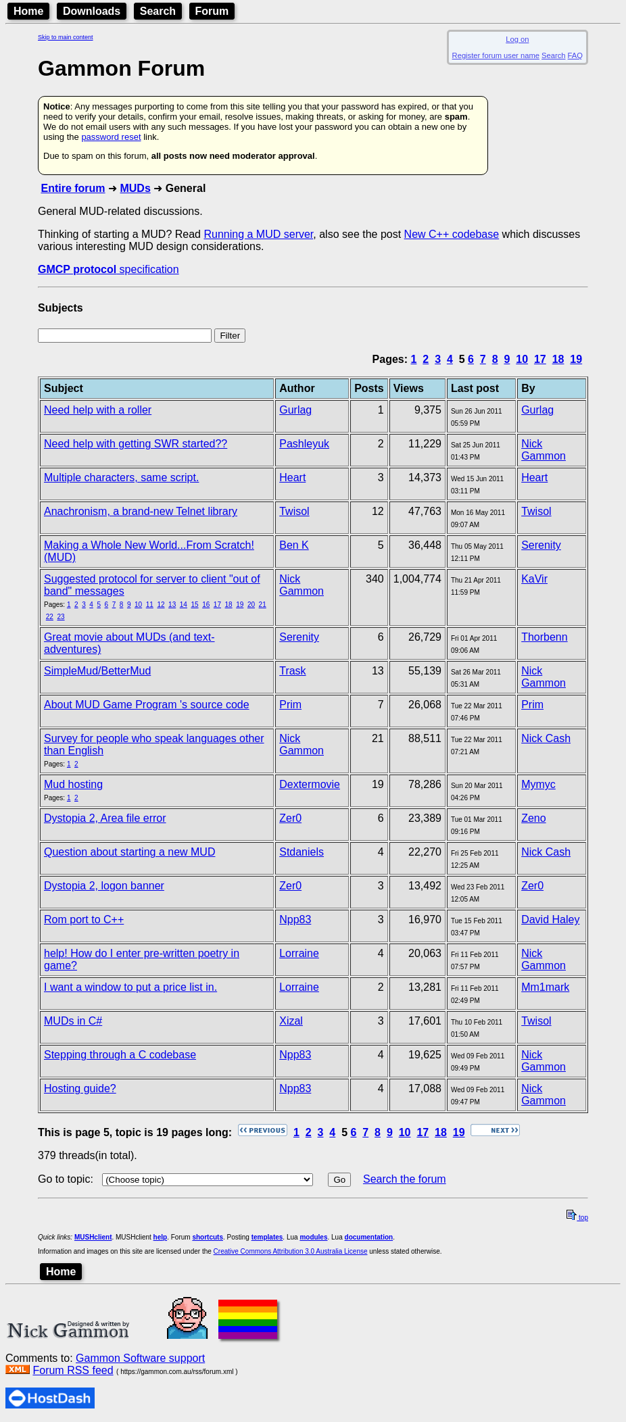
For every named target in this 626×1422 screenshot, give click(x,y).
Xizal (291, 1021)
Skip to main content (65, 37)
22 (49, 616)
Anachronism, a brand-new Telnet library (140, 511)
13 (172, 604)
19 (576, 359)
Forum (212, 11)
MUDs (135, 188)
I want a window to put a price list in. (130, 987)
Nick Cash (546, 738)
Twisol (294, 511)
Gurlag (295, 410)
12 (160, 604)
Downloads (91, 11)
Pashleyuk (304, 443)
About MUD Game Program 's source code (146, 704)
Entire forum (73, 188)
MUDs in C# (73, 1021)
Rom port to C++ (84, 919)
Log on (517, 39)
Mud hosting (73, 784)
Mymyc (538, 784)
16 (206, 604)
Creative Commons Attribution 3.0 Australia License (291, 1251)
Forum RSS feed (72, 1370)
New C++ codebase (452, 234)
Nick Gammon (543, 450)
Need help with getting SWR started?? (135, 443)
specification (108, 269)
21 (262, 604)
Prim (290, 704)
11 (149, 604)
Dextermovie (309, 784)
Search (158, 11)
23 (60, 616)
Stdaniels (301, 852)
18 (558, 359)
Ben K (294, 545)
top (577, 1217)
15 (194, 604)
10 (522, 359)
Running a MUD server (258, 234)
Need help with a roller (97, 410)
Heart (292, 477)
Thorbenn (544, 637)
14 (183, 604)
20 (251, 604)
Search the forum (404, 1179)
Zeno (533, 818)
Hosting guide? (80, 1088)
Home (28, 11)
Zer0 (290, 818)
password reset (111, 137)
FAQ (575, 55)
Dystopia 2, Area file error (105, 818)
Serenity (541, 545)
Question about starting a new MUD (129, 852)
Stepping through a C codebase (120, 1054)
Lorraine (299, 953)
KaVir (534, 579)
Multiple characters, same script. (121, 477)
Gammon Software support (140, 1358)
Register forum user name (495, 55)
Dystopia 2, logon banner (104, 885)
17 (540, 359)
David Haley (550, 919)
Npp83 (295, 919)
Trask (292, 671)
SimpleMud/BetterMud (97, 671)
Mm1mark (545, 987)
